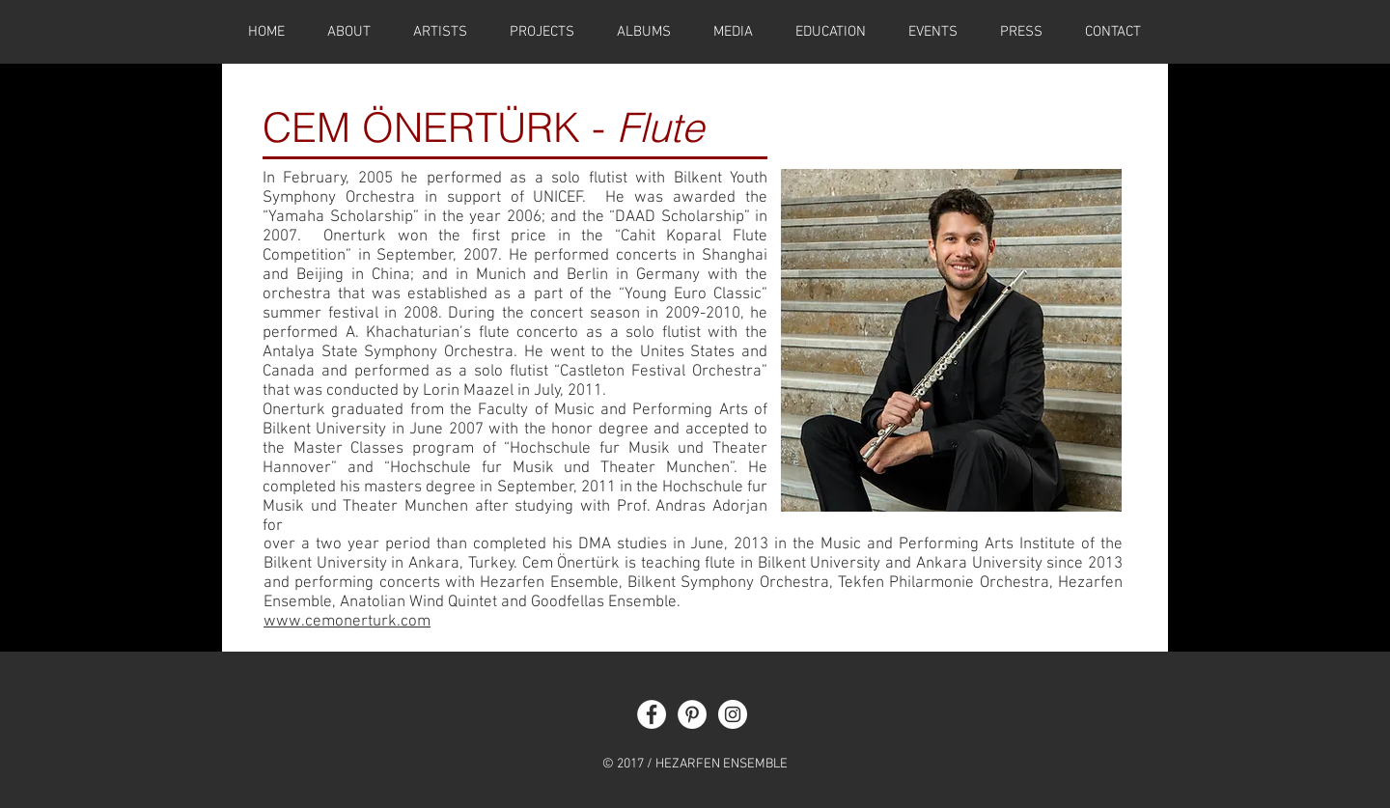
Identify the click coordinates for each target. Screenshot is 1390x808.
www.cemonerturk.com (347, 621)
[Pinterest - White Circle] (692, 714)
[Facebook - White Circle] (651, 714)
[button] (830, 31)
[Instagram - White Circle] (732, 714)
